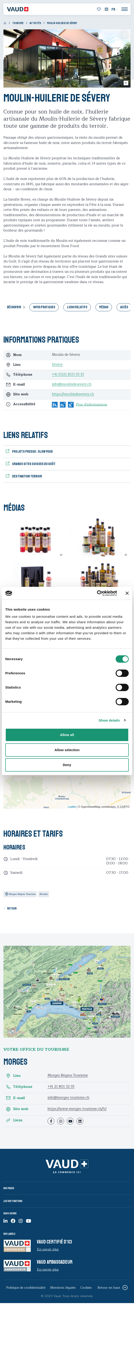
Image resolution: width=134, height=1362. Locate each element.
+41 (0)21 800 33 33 (68, 374)
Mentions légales (63, 1287)
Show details (109, 720)
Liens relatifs (77, 307)
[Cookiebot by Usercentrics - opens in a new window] (97, 593)
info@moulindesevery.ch (71, 384)
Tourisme (18, 23)
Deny (67, 765)
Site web (17, 1109)
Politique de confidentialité (25, 1287)
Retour (12, 908)
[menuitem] (115, 9)
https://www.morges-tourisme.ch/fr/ (76, 1109)
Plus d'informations (91, 405)
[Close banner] (127, 593)
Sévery (57, 364)
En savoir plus (48, 1249)
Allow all (67, 735)
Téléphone (19, 1086)
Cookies (86, 1287)
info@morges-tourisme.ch (68, 1097)
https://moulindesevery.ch (73, 394)
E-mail (15, 1097)
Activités (35, 23)
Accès (124, 307)
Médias (103, 307)
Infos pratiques (44, 307)
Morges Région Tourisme (67, 1075)
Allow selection (66, 750)
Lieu (13, 1075)
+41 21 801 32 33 (60, 1086)
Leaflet (72, 806)
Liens (14, 1120)
